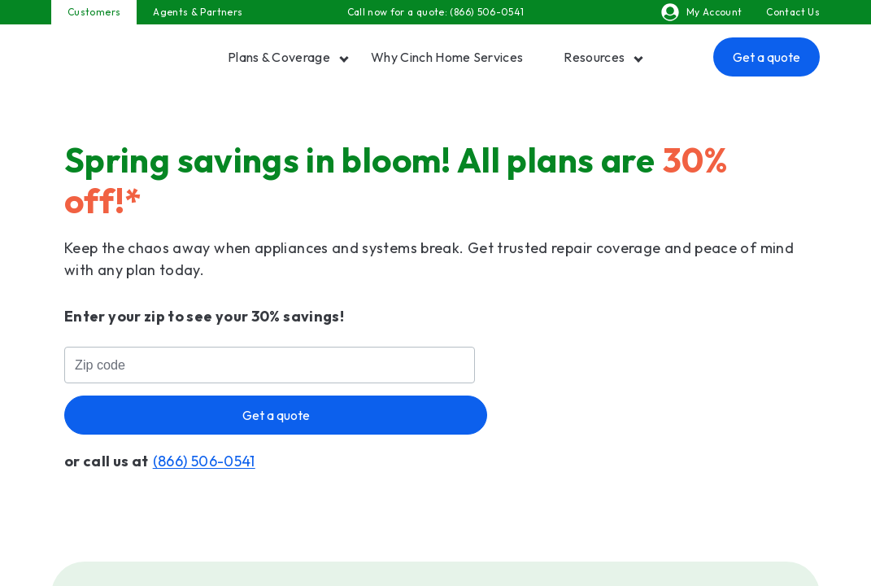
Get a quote (766, 57)
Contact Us (793, 12)
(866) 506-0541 (487, 12)
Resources (594, 57)
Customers (94, 12)
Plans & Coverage (279, 57)
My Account (702, 12)
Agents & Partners (197, 12)
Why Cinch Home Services (447, 57)
